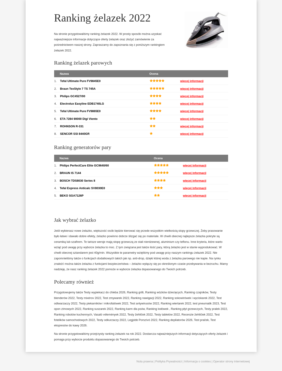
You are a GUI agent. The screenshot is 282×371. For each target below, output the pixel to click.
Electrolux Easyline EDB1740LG (82, 103)
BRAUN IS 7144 (70, 173)
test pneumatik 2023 (206, 303)
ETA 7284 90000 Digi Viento (78, 118)
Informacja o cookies (197, 361)
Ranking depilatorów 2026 (175, 320)
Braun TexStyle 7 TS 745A (78, 88)
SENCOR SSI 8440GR (74, 133)
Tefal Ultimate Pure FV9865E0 (80, 111)
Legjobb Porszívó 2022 (142, 320)
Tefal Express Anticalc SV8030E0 (82, 188)
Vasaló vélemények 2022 (110, 314)
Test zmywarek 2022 (116, 298)
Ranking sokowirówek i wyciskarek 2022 (189, 298)
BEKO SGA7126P (72, 195)
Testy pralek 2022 (215, 309)
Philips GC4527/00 (72, 96)
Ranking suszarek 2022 (98, 309)
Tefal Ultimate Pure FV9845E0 (80, 81)
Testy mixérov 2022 (88, 298)
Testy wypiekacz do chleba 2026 (104, 292)
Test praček (201, 320)
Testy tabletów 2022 (167, 314)
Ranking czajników (196, 292)
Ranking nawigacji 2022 (146, 298)
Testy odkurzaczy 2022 (111, 320)
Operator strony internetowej (231, 361)
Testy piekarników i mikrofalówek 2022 (103, 303)
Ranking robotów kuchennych (73, 314)
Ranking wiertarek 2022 (176, 303)
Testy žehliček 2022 (140, 314)
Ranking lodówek (157, 309)
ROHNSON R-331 (72, 126)
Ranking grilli (135, 292)
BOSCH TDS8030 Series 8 (77, 180)
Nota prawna (144, 361)
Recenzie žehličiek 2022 (197, 314)
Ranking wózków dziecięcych (164, 292)
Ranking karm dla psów (130, 309)
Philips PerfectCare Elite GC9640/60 (84, 165)
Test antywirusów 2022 (144, 303)
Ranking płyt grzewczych (187, 309)
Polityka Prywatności (168, 361)
